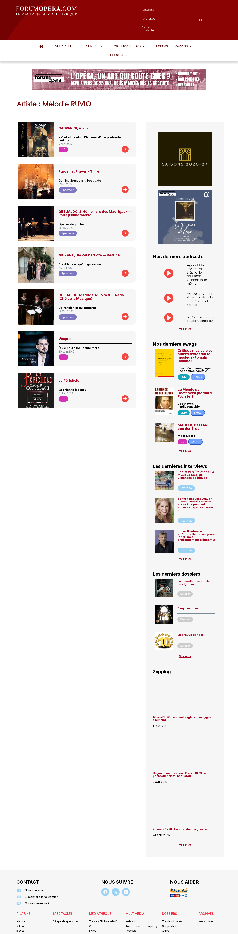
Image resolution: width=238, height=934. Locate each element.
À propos (136, 11)
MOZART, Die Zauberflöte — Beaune (89, 236)
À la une (93, 28)
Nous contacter (162, 11)
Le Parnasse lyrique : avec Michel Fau (200, 300)
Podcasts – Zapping (173, 28)
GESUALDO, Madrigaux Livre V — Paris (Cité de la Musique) (91, 278)
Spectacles (64, 28)
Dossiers (119, 36)
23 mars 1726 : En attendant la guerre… (181, 810)
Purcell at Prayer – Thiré (79, 153)
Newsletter (113, 11)
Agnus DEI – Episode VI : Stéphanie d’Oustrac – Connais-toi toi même (197, 255)
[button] (93, 27)
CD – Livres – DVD (129, 28)
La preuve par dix (190, 616)
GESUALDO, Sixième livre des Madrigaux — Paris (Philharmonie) (95, 194)
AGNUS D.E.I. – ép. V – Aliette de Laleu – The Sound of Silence (201, 280)
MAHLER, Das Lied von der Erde (193, 408)
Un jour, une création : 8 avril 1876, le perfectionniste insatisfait (179, 756)
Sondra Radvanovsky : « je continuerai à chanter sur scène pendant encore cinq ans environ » (195, 485)
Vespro (65, 320)
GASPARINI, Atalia (74, 110)
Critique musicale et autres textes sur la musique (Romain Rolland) (195, 337)
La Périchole (69, 362)
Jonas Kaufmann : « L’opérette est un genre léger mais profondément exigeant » (196, 517)
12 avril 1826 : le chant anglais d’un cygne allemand (182, 700)
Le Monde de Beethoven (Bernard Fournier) (195, 374)
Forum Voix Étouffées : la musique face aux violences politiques (196, 456)
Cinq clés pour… (189, 590)
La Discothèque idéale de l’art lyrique (195, 564)
